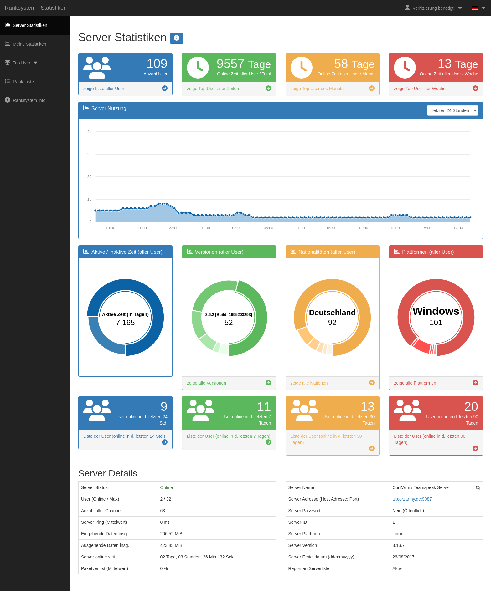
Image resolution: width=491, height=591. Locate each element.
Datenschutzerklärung (257, 588)
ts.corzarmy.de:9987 (412, 499)
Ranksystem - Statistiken (36, 8)
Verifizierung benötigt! (434, 8)
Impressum (223, 588)
